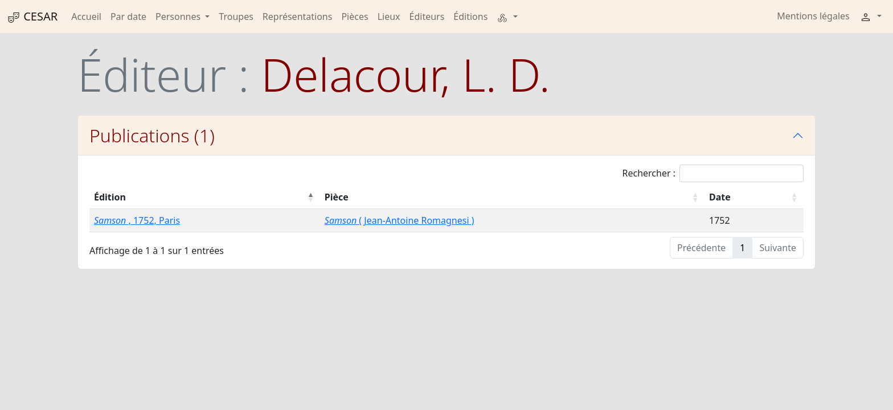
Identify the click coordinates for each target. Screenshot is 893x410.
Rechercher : (713, 173)
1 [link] (742, 247)
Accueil (86, 16)
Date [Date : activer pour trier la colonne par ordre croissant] (720, 197)
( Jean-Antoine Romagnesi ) (399, 220)
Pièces (354, 16)
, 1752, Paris (137, 220)
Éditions (470, 16)
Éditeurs (427, 16)
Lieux (389, 16)
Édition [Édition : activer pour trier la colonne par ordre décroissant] (110, 197)
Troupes (236, 16)
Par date (128, 16)
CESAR (32, 16)
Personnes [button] (179, 16)
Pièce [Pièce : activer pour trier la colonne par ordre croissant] (337, 197)
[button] (507, 16)
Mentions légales (813, 16)
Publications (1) (152, 135)
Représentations (298, 16)
